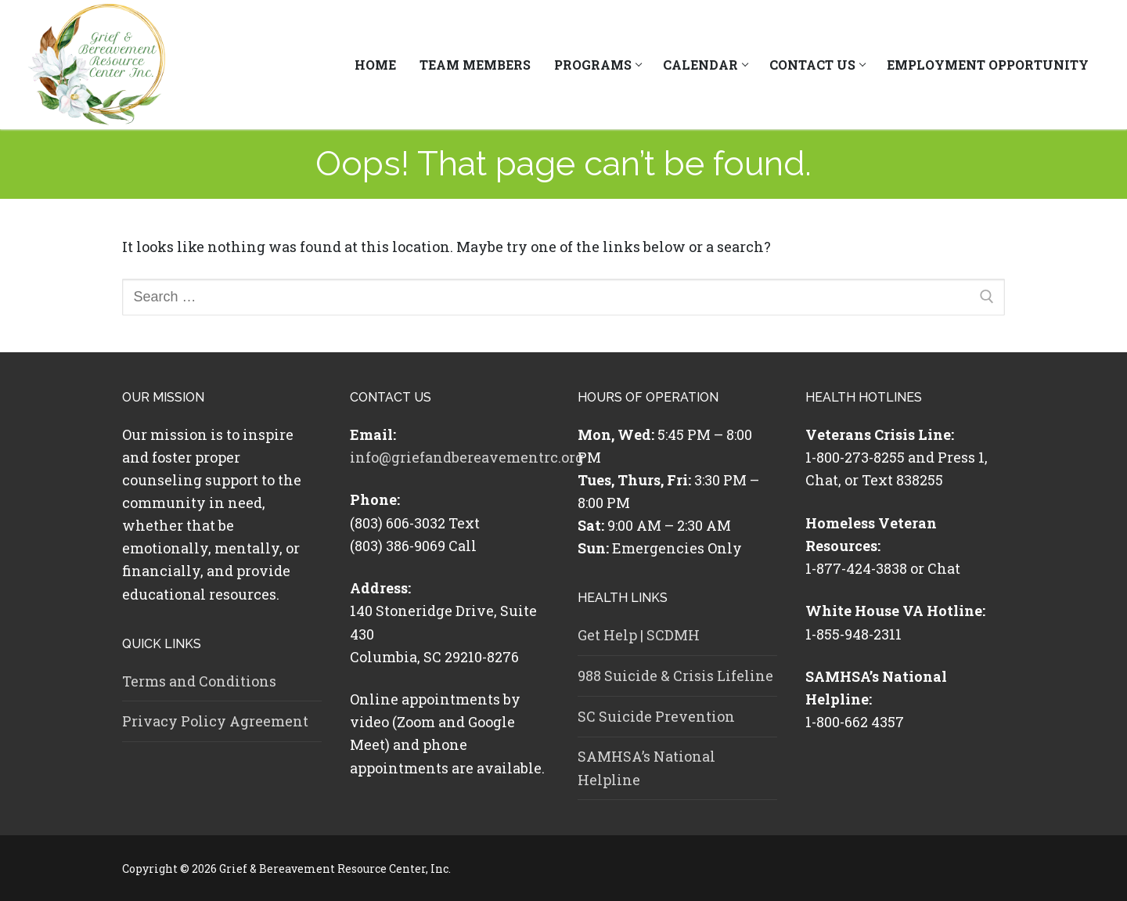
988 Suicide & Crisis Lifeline (675, 675)
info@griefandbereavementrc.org (467, 457)
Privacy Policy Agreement (215, 721)
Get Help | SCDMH (639, 634)
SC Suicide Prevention (656, 716)
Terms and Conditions (199, 681)
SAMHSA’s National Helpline (646, 767)
